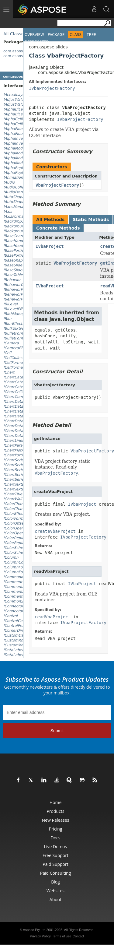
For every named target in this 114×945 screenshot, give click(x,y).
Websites (55, 891)
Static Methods (91, 219)
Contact (78, 936)
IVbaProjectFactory (52, 88)
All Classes (14, 33)
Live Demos (55, 846)
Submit (57, 730)
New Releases (55, 820)
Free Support (55, 855)
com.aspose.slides (20, 51)
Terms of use (61, 936)
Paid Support (55, 864)
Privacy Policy (40, 936)
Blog (55, 882)
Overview (34, 35)
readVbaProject (53, 616)
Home (56, 802)
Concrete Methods (58, 228)
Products (55, 811)
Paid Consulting (55, 873)
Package (56, 35)
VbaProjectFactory (57, 185)
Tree (91, 35)
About (55, 899)
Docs (55, 838)
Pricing (55, 829)
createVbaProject (55, 531)
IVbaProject (50, 246)
